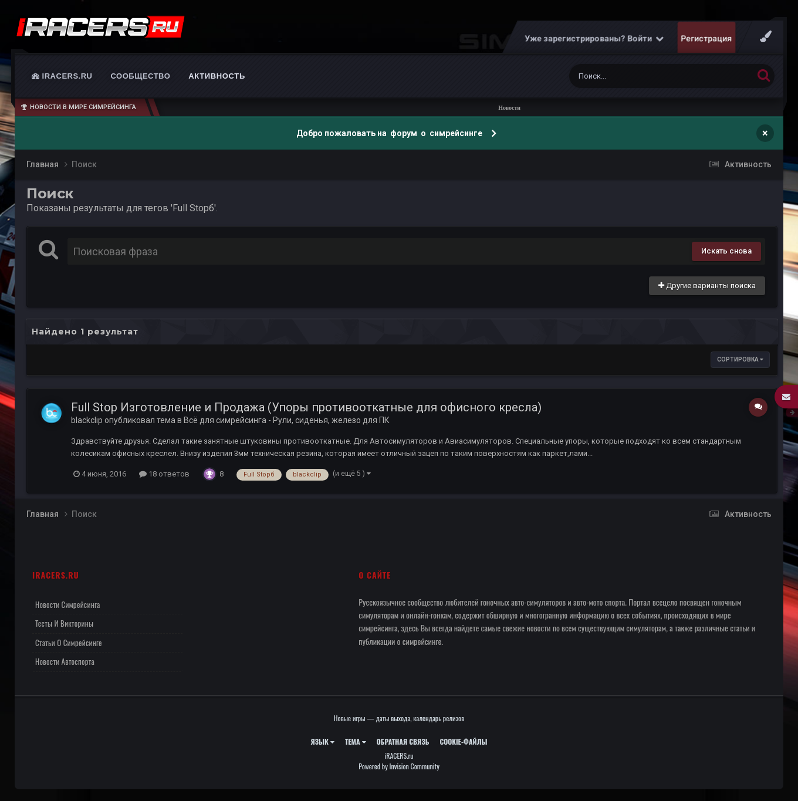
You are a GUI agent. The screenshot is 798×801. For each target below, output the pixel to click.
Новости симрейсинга (67, 604)
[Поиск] (639, 76)
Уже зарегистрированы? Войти (594, 38)
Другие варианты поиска (707, 285)
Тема (355, 741)
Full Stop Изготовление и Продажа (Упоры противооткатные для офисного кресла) (306, 407)
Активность (216, 76)
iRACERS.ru (62, 76)
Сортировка (740, 359)
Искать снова (726, 250)
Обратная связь (403, 741)
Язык (322, 741)
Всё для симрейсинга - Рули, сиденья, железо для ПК (287, 420)
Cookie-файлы (463, 741)
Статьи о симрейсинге (68, 642)
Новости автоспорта (64, 661)
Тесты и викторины (64, 623)
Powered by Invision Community (399, 766)
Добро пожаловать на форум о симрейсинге (390, 133)
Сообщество (141, 76)
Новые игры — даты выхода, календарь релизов (399, 718)
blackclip (87, 420)
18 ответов (164, 473)
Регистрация (706, 38)
